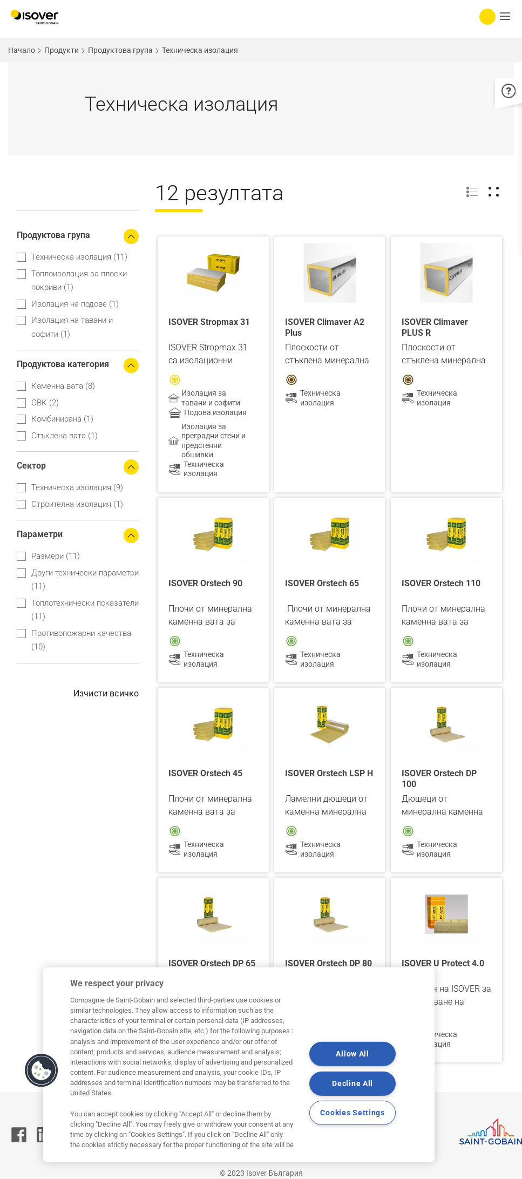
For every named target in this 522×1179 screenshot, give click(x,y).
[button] (41, 1070)
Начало (21, 50)
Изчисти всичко (106, 693)
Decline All (352, 1083)
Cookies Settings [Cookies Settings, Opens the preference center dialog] (352, 1112)
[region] (239, 1064)
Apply (23, 201)
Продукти (61, 50)
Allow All (352, 1054)
